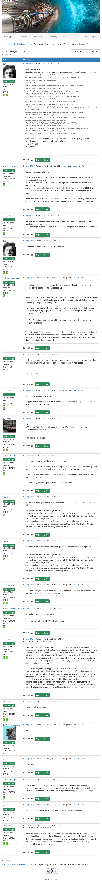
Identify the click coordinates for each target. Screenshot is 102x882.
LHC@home (10, 36)
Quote (46, 160)
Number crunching (24, 44)
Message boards (9, 44)
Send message (8, 81)
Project (25, 37)
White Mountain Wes (13, 725)
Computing (38, 37)
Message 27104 (29, 725)
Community (53, 37)
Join (85, 37)
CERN (54, 879)
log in (28, 51)
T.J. (4, 354)
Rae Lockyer (8, 216)
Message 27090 (29, 241)
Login (93, 37)
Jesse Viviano (8, 585)
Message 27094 (29, 418)
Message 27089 (29, 215)
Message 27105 (29, 759)
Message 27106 (29, 779)
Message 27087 (29, 63)
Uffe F (5, 759)
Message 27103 (29, 701)
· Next (8, 55)
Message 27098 (29, 585)
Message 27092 (29, 354)
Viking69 (8, 419)
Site (75, 37)
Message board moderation (11, 47)
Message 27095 (29, 455)
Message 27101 (29, 639)
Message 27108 (29, 825)
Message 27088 (29, 166)
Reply (38, 160)
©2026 (51, 879)
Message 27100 (29, 608)
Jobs (66, 37)
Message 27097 (29, 541)
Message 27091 (29, 278)
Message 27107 (29, 805)
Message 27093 (29, 390)
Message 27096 (29, 497)
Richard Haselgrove (11, 166)
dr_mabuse (9, 64)
